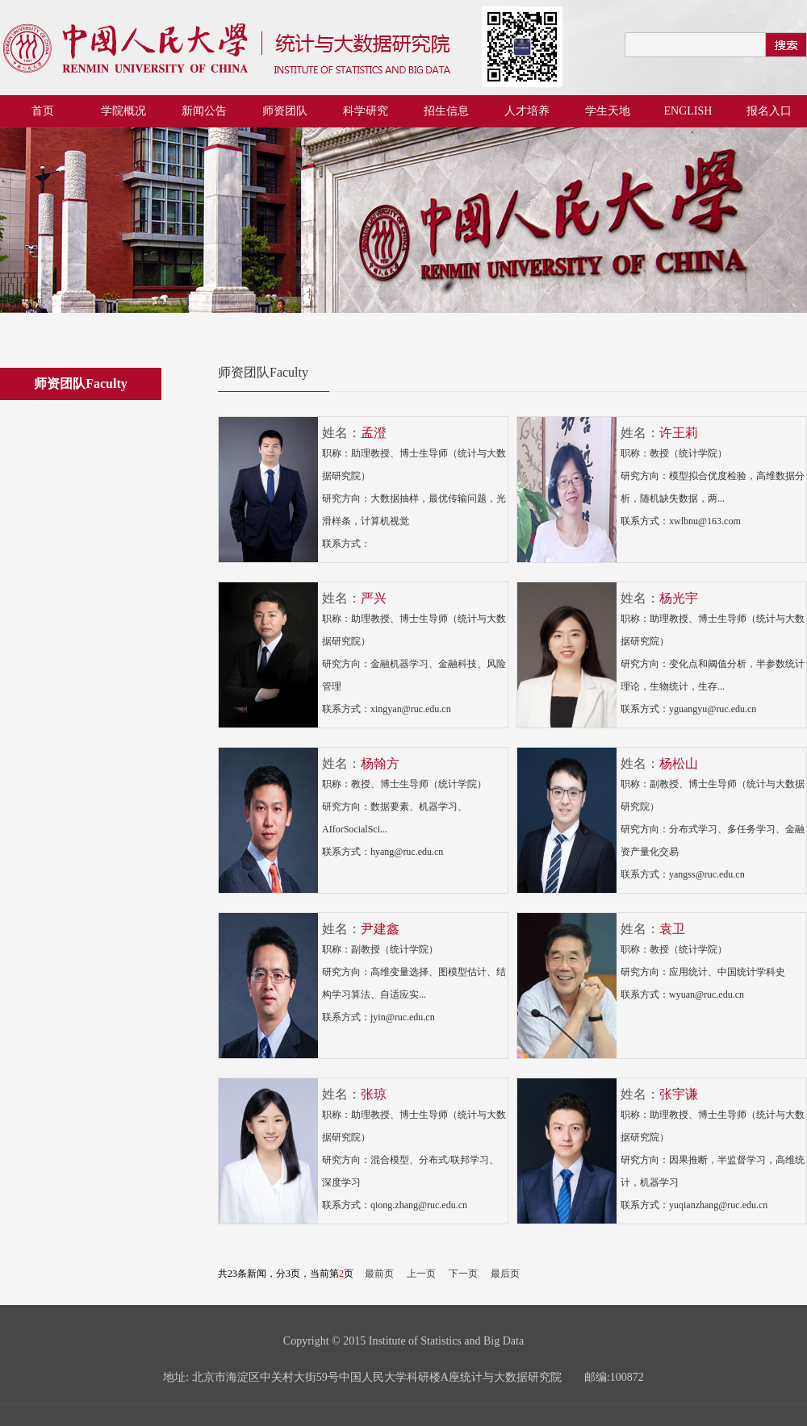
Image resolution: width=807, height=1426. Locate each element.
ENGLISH (688, 111)
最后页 (505, 1273)
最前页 (379, 1273)
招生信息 (446, 111)
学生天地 (607, 111)
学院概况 (123, 111)
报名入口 (769, 111)
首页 (42, 111)
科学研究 (365, 111)
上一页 (421, 1273)
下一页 (463, 1273)
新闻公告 (204, 111)
